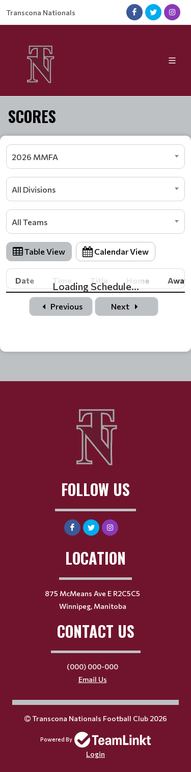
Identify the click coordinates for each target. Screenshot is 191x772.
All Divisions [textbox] (34, 189)
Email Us (92, 679)
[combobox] (95, 156)
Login (95, 754)
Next (126, 306)
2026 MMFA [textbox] (35, 157)
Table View (39, 251)
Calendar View (116, 251)
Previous (61, 306)
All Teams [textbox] (29, 222)
